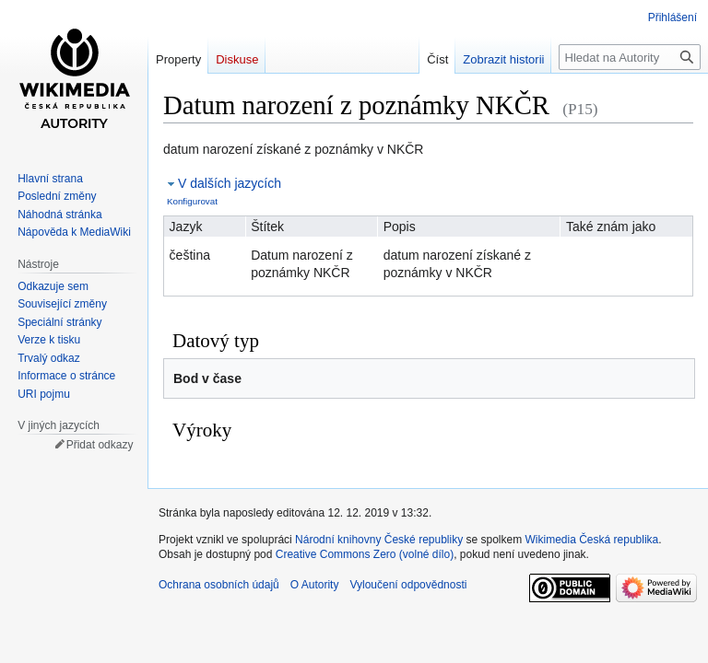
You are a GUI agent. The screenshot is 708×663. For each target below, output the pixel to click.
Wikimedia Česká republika (592, 539)
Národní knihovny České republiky (379, 539)
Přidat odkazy (100, 444)
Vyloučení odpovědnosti (407, 584)
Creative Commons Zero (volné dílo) (365, 554)
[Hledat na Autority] (630, 57)
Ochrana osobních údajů (219, 584)
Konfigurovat (192, 201)
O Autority (314, 584)
